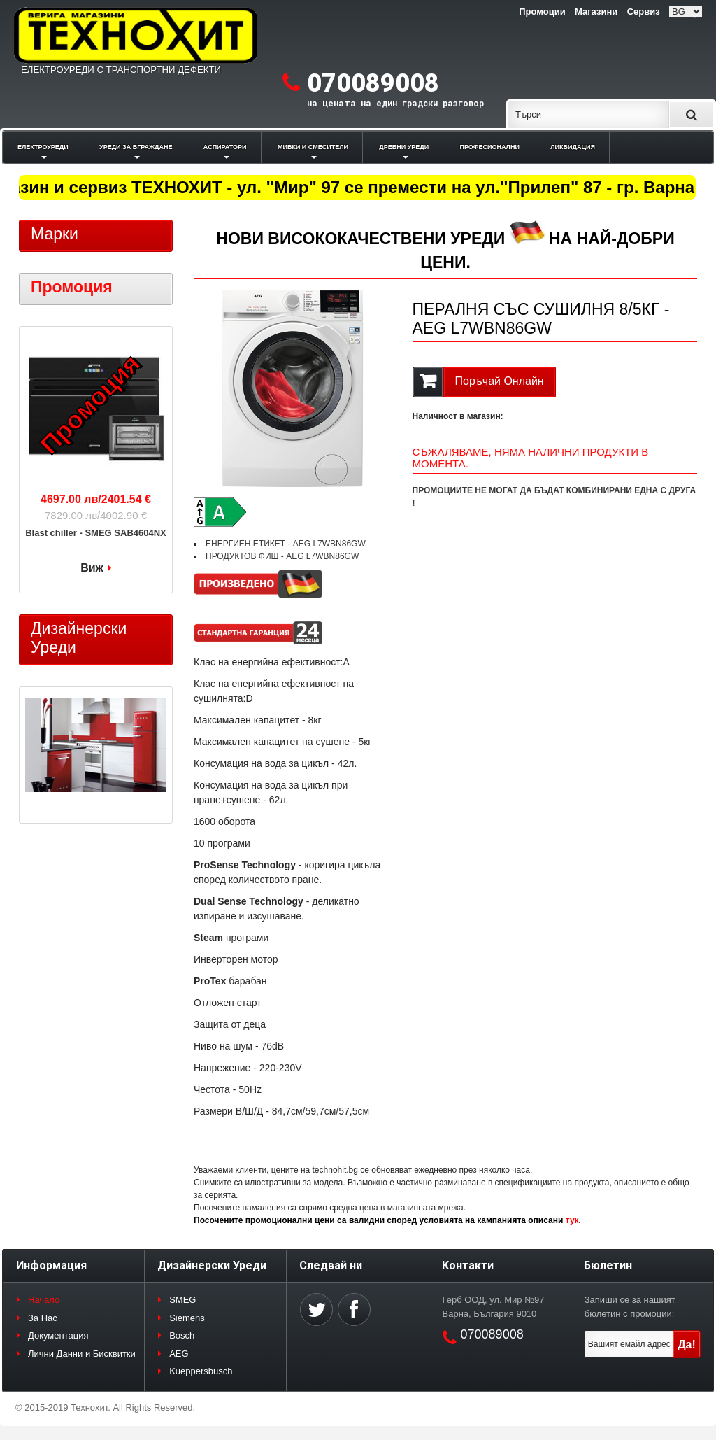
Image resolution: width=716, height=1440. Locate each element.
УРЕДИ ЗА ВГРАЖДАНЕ (135, 146)
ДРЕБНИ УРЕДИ (404, 146)
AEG (178, 1353)
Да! (687, 1344)
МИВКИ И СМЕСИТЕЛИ (313, 146)
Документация (58, 1335)
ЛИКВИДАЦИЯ (572, 146)
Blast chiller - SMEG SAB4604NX (95, 533)
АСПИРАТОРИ (225, 146)
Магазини (596, 11)
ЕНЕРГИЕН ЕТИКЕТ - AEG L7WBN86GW (286, 544)
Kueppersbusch (200, 1371)
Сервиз (643, 11)
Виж (91, 568)
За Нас (42, 1318)
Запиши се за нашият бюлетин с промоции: (630, 1306)
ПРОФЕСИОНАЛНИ (490, 146)
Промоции (542, 11)
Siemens (187, 1318)
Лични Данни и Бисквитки (82, 1353)
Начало (43, 1299)
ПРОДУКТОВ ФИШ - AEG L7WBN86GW (282, 556)
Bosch (181, 1335)
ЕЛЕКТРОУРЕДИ (43, 146)
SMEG (182, 1299)
